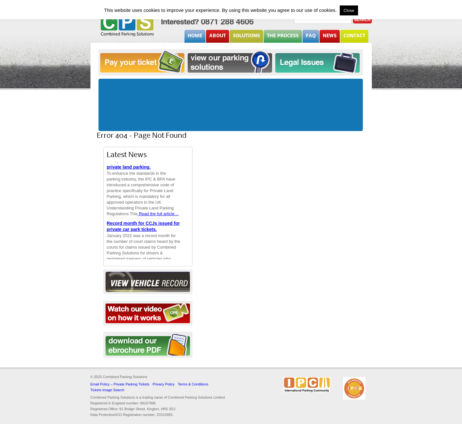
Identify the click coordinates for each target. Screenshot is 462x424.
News (330, 36)
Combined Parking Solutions (127, 25)
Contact (354, 36)
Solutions (246, 36)
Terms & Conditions (193, 384)
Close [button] (349, 10)
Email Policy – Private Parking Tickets (120, 384)
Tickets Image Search (107, 390)
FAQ (311, 36)
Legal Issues (317, 62)
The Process (283, 36)
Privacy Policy (164, 384)
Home (195, 36)
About (217, 36)
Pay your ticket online (142, 62)
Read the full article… (158, 214)
